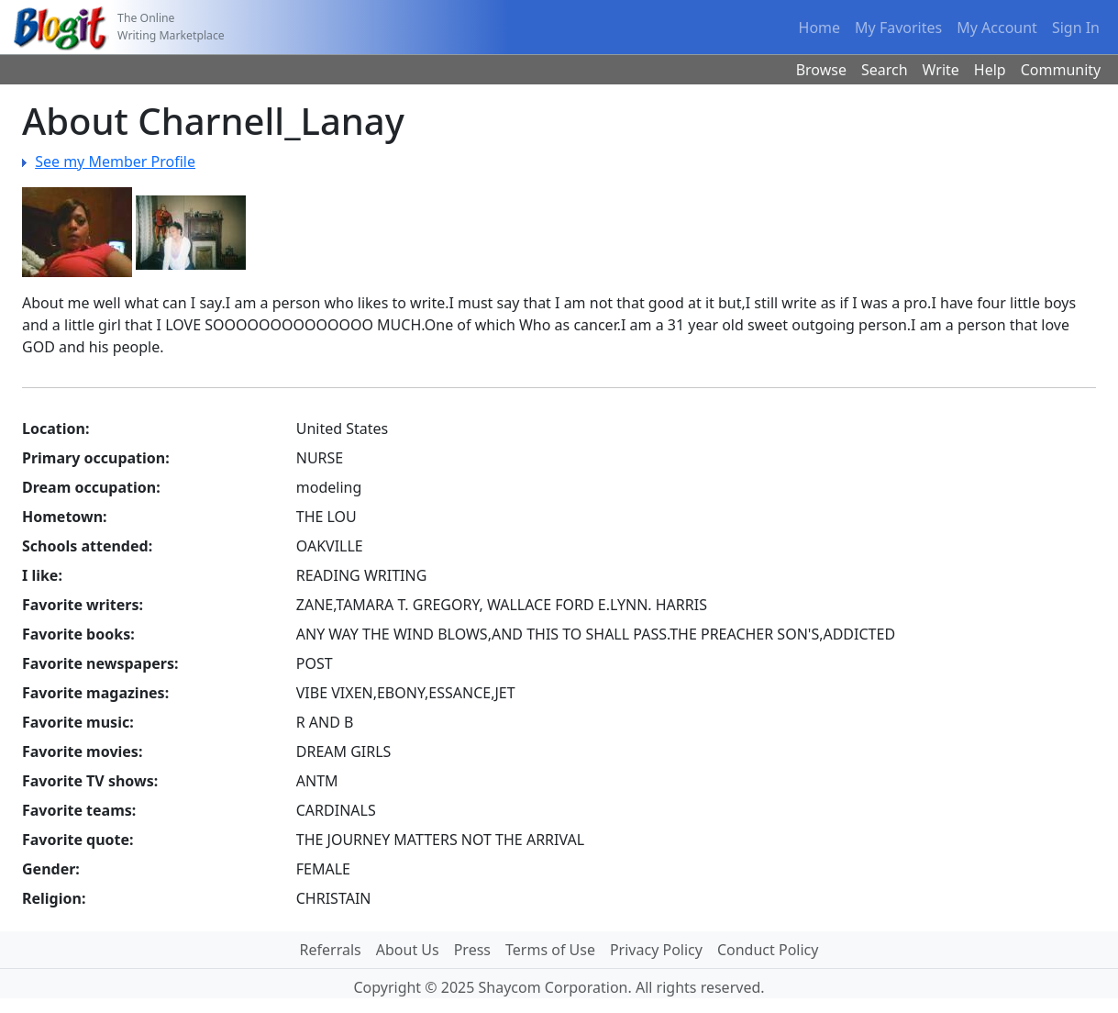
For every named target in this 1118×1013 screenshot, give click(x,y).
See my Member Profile (115, 161)
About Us (407, 950)
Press (472, 950)
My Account (997, 27)
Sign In (1076, 27)
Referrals (330, 950)
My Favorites (898, 27)
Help (990, 70)
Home (820, 27)
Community (1061, 70)
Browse (821, 70)
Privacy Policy (656, 950)
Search (884, 70)
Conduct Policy (767, 950)
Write (941, 70)
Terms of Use (550, 950)
